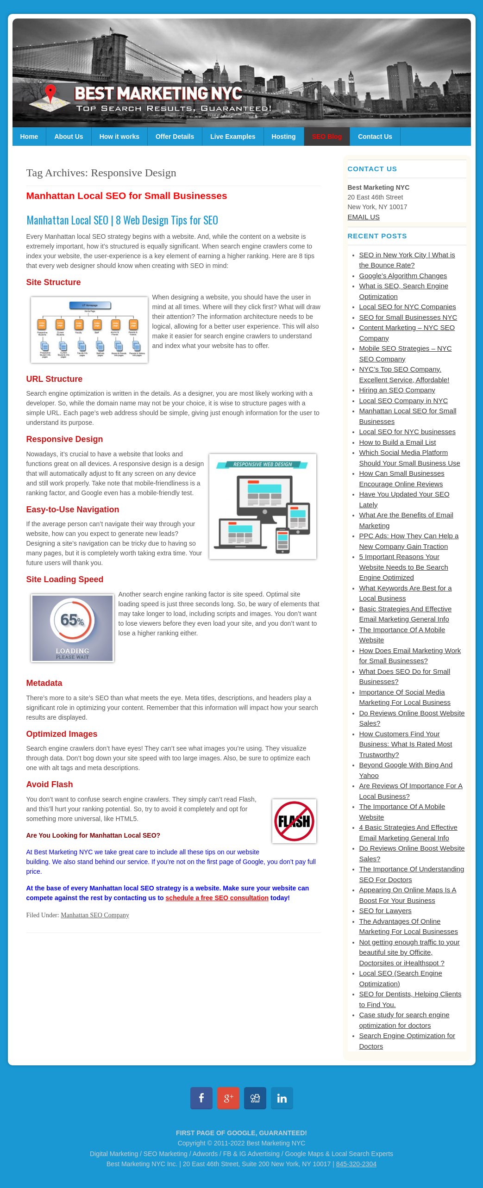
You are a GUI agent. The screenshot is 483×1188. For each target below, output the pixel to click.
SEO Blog (327, 136)
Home (29, 136)
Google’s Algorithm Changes (403, 276)
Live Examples (232, 136)
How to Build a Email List (397, 442)
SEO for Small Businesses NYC (408, 317)
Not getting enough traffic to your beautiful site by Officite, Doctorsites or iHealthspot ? (409, 952)
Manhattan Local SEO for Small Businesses (126, 195)
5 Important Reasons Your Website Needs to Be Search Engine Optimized (403, 567)
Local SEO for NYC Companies (407, 307)
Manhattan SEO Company (95, 915)
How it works (119, 136)
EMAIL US (364, 217)
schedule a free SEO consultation (217, 898)
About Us (68, 136)
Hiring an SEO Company (397, 390)
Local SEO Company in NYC (403, 400)
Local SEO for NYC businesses (407, 431)
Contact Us (375, 136)
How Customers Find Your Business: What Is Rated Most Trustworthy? (405, 744)
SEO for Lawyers (385, 910)
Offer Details (175, 136)
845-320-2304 (356, 1164)
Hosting (284, 136)
